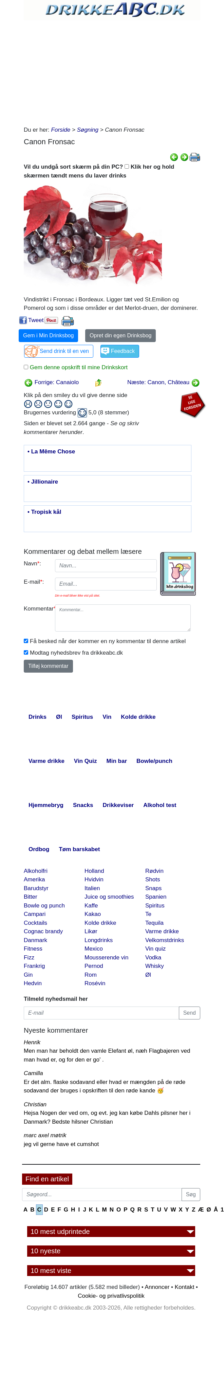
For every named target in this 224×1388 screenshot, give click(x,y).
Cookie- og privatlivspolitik (111, 1296)
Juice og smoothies (109, 897)
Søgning (87, 130)
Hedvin (33, 983)
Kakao (93, 914)
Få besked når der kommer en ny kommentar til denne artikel (108, 641)
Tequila (154, 923)
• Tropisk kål (44, 512)
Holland (94, 871)
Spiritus (155, 905)
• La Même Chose (51, 452)
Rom (91, 975)
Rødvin (154, 871)
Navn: (32, 563)
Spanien (155, 897)
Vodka (153, 957)
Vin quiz (155, 948)
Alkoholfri (36, 871)
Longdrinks (99, 940)
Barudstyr (36, 888)
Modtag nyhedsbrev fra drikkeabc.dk (76, 653)
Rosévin (95, 983)
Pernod (94, 966)
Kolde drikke (100, 923)
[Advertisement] (112, 71)
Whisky (154, 966)
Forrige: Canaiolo (51, 382)
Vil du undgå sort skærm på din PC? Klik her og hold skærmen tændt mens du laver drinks (99, 171)
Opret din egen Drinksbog (120, 335)
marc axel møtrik (45, 1135)
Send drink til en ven (64, 351)
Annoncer (157, 1287)
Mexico (94, 948)
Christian (35, 1104)
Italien (92, 888)
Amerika (34, 879)
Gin (28, 975)
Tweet (35, 320)
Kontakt (184, 1287)
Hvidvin (94, 879)
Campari (34, 914)
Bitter (30, 897)
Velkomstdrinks (164, 940)
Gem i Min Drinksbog (48, 335)
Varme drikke (162, 931)
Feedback (123, 351)
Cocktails (35, 923)
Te (148, 914)
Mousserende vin (106, 957)
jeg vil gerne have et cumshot (61, 1144)
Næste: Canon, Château (163, 382)
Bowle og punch (44, 905)
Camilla (33, 1073)
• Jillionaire (42, 482)
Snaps (153, 888)
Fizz (29, 957)
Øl (148, 975)
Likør (91, 931)
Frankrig (34, 966)
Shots (152, 879)
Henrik (32, 1042)
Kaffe (91, 905)
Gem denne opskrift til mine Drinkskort (78, 367)
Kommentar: (37, 608)
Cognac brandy (43, 931)
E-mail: (34, 582)
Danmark (35, 940)
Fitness (33, 948)
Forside (61, 130)
